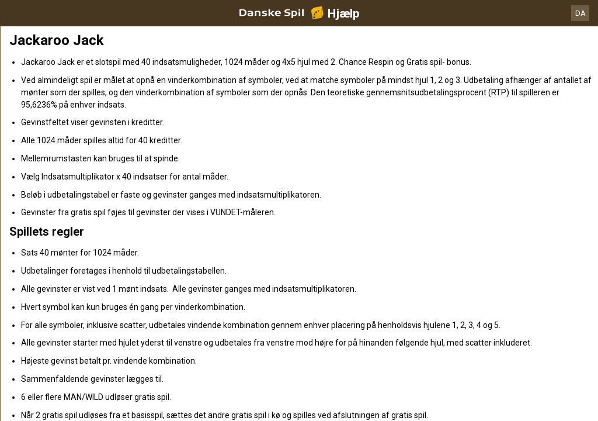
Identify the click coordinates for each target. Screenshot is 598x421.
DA (580, 13)
